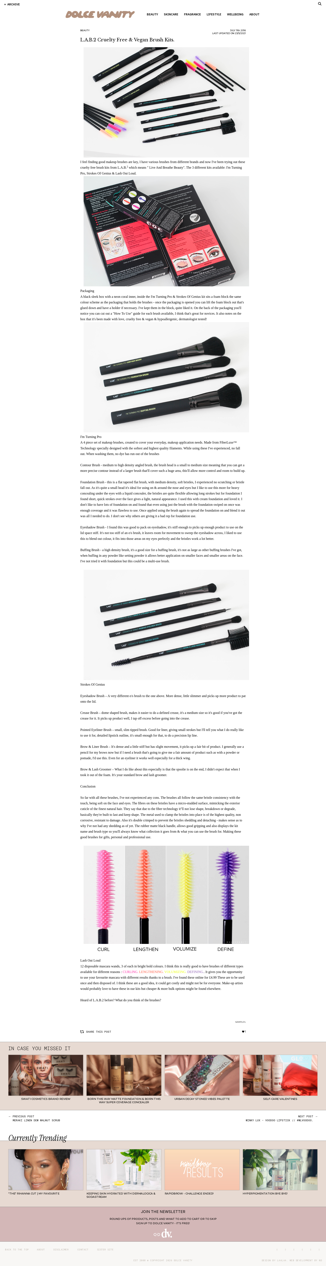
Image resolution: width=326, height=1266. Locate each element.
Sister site (105, 1249)
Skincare (171, 14)
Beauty (152, 14)
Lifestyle (214, 14)
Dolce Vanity (183, 1260)
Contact (83, 1249)
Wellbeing (235, 14)
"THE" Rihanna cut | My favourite (33, 1193)
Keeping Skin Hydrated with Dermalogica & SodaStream (121, 1195)
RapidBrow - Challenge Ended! (189, 1193)
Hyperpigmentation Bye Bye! (265, 1193)
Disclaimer (61, 1249)
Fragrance (192, 14)
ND (320, 1260)
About (254, 14)
